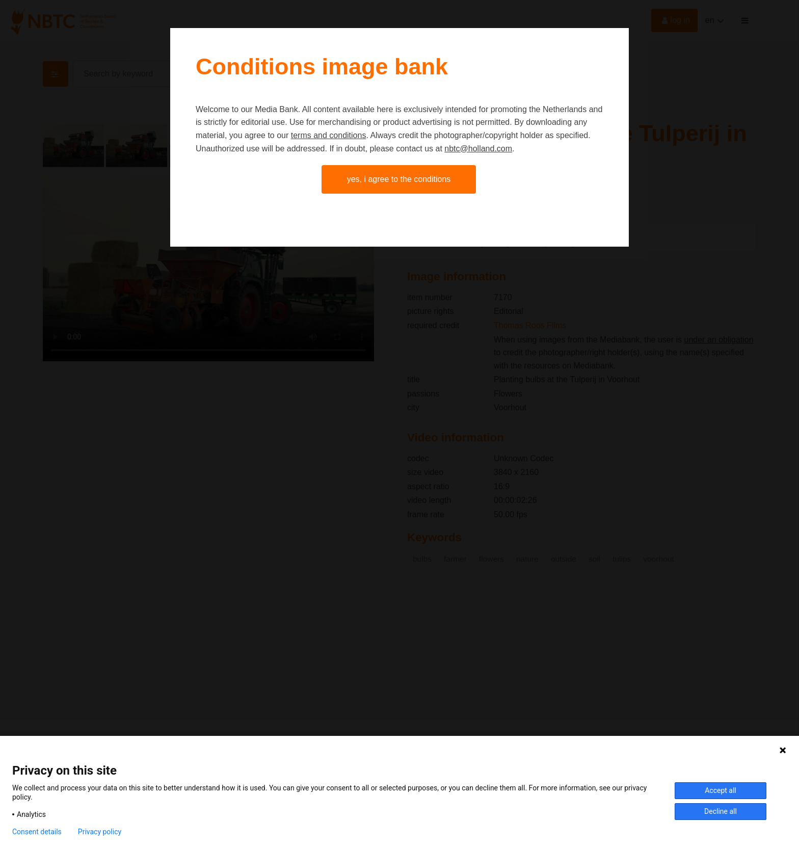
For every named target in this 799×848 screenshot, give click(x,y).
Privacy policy (99, 832)
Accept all (720, 790)
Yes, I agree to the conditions (399, 179)
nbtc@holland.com (478, 148)
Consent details (37, 832)
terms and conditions (328, 135)
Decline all (720, 811)
